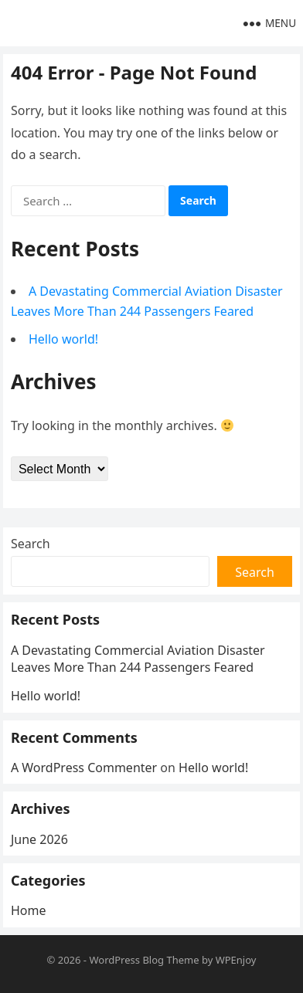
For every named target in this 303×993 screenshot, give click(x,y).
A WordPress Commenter (84, 767)
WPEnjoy (236, 960)
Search (30, 543)
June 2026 (39, 839)
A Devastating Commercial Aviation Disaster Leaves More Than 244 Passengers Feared (138, 659)
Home (28, 910)
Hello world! (63, 338)
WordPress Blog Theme (144, 960)
